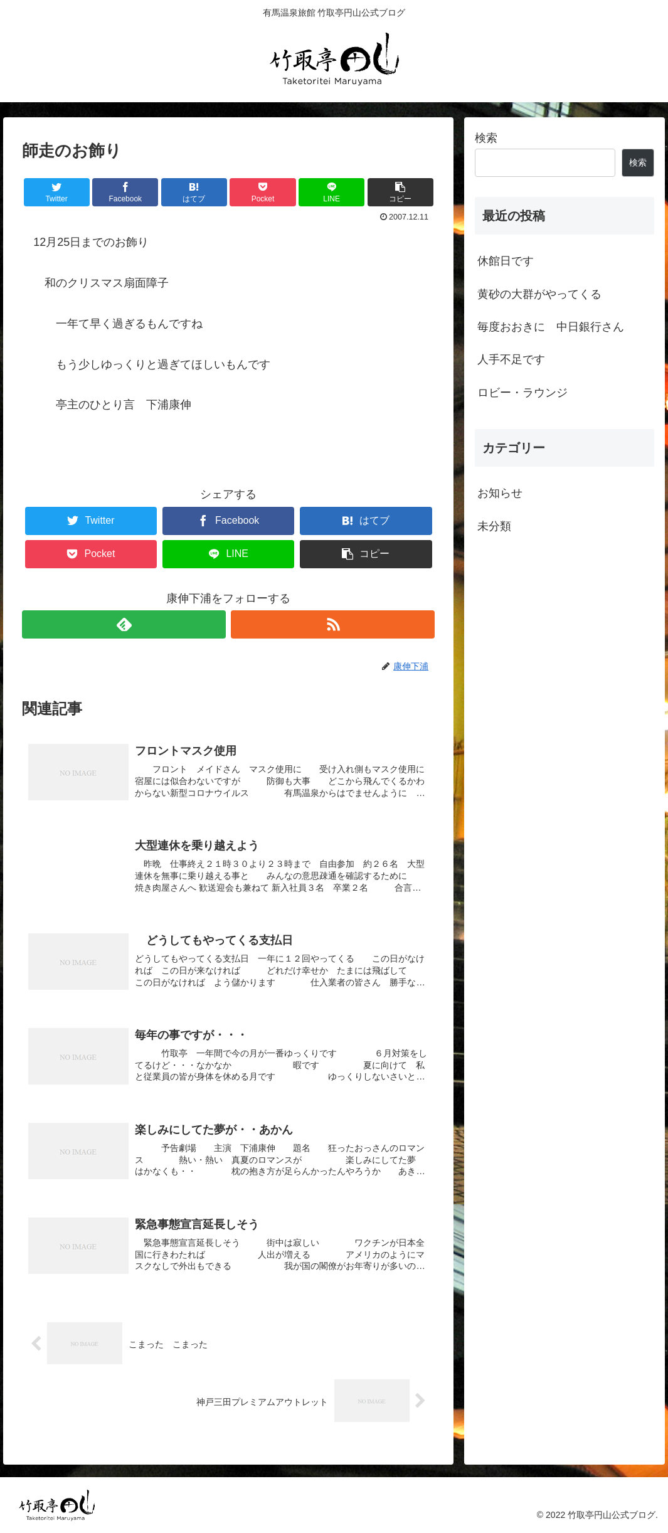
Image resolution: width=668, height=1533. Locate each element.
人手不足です (511, 359)
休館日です (505, 261)
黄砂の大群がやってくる (539, 294)
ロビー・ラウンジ (522, 392)
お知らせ (499, 493)
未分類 (494, 526)
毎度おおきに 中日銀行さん (550, 327)
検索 (486, 138)
